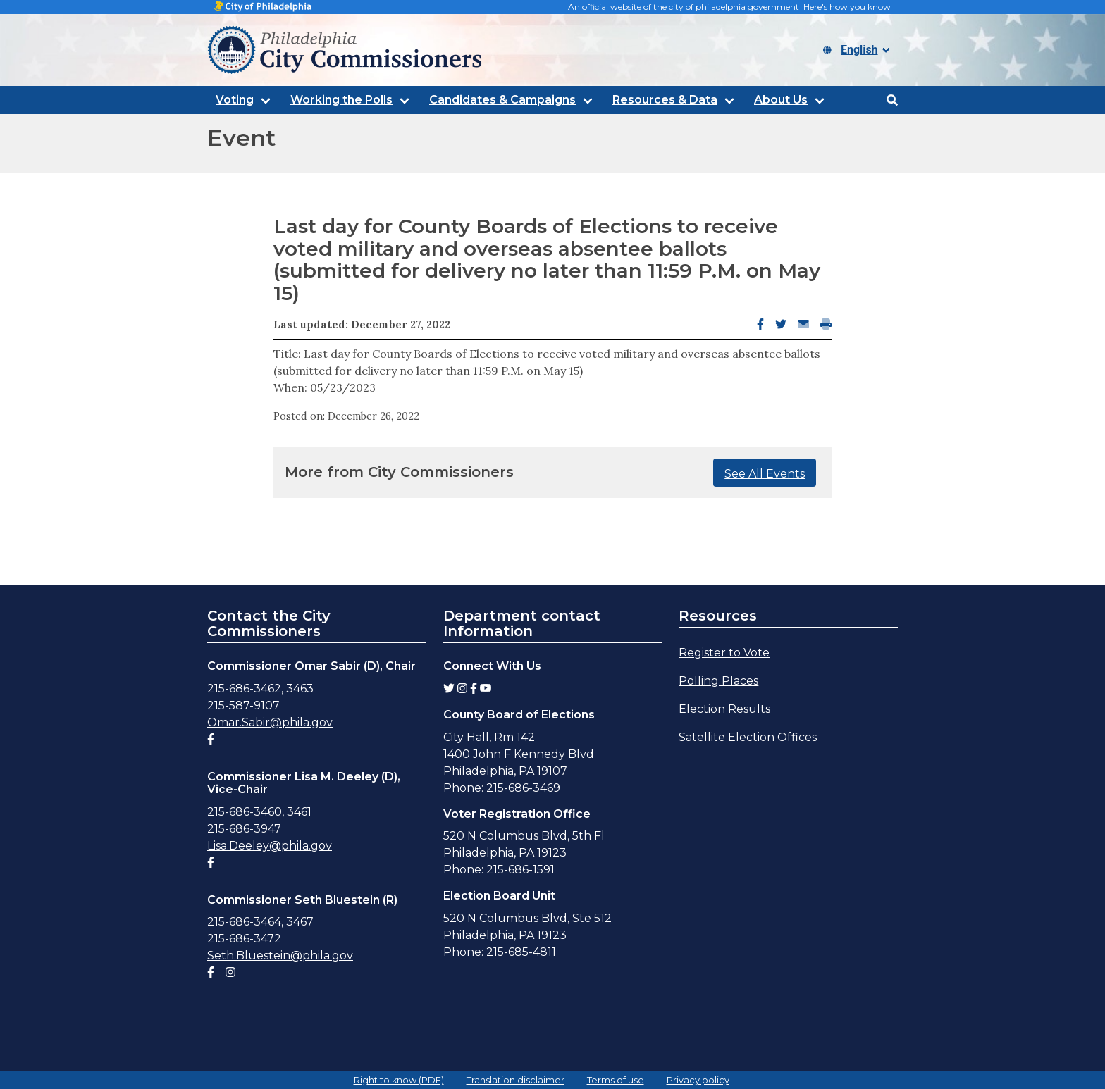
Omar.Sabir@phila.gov (270, 722)
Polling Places (718, 680)
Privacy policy (698, 1080)
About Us (781, 99)
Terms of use (615, 1080)
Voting (235, 99)
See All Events (764, 473)
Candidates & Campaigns (502, 99)
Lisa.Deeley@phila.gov (269, 845)
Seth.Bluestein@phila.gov (280, 955)
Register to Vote (724, 652)
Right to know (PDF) (399, 1080)
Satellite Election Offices (748, 737)
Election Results (724, 709)
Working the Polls (341, 99)
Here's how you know (847, 6)
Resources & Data (664, 99)
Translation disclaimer (515, 1080)
